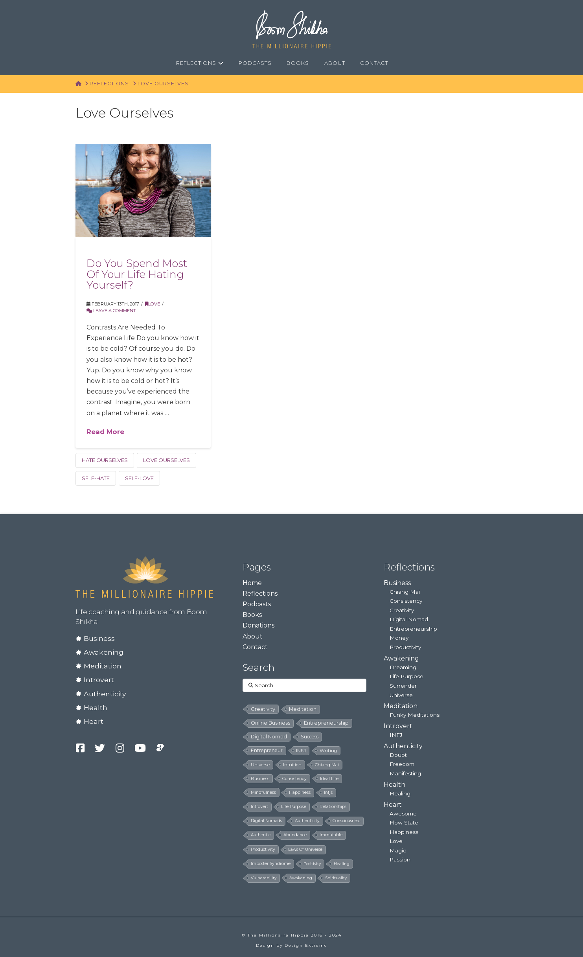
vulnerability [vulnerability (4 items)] (263, 877)
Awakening (103, 652)
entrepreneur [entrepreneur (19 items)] (267, 750)
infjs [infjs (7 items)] (328, 792)
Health (95, 707)
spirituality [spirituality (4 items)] (336, 877)
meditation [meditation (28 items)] (302, 709)
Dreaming (403, 667)
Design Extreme (306, 945)
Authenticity (105, 694)
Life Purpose (406, 676)
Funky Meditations (415, 715)
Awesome (403, 813)
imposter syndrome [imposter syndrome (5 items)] (271, 863)
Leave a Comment (111, 310)
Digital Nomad (409, 619)
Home (252, 583)
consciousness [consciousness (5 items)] (346, 820)
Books (252, 614)
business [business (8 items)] (260, 778)
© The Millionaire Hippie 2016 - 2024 (292, 935)
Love (152, 304)
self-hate (96, 478)
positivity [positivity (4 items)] (312, 863)
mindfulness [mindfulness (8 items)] (263, 792)
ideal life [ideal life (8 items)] (329, 778)
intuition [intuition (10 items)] (292, 764)
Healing (400, 793)
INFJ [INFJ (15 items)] (301, 750)
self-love (139, 478)
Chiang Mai (405, 592)
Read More (105, 432)
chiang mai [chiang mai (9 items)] (327, 764)
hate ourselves (105, 460)
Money (399, 638)
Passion (400, 859)
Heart (93, 721)
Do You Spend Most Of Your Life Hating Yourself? (136, 274)
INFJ (396, 735)
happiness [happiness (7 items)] (300, 792)
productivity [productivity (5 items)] (263, 849)
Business (99, 638)
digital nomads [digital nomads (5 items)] (266, 820)
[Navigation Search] (405, 63)
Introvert (99, 679)
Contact (255, 647)
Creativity (402, 610)
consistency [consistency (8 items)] (294, 778)
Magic (398, 850)
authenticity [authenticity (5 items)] (307, 820)
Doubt (398, 755)
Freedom (402, 764)
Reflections (260, 593)
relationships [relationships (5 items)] (333, 806)
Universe (401, 695)
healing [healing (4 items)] (341, 863)
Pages (257, 567)
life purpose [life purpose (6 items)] (293, 806)
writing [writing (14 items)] (328, 750)
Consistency (406, 601)
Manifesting (405, 773)
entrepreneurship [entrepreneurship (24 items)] (326, 723)
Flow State (404, 822)
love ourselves (166, 460)
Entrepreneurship (413, 629)
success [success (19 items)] (309, 737)
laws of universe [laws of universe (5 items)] (305, 849)
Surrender (403, 686)
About (253, 636)
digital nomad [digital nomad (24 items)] (269, 737)
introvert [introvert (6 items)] (259, 806)
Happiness (404, 832)
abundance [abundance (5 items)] (295, 834)
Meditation (102, 666)
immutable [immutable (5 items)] (331, 834)
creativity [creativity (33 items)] (263, 709)
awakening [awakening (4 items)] (300, 877)
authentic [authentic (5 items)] (260, 834)
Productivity (405, 647)
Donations (258, 625)
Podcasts (257, 604)
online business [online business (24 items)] (270, 723)
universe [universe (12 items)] (260, 764)
